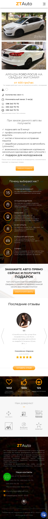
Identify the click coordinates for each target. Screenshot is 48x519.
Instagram (24, 501)
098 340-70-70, (13, 480)
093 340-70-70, (27, 480)
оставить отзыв (24, 368)
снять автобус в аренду (21, 455)
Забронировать (24, 292)
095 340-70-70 (12, 484)
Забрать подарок (25, 168)
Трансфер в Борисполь (14, 464)
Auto (24, 3)
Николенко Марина (24, 351)
